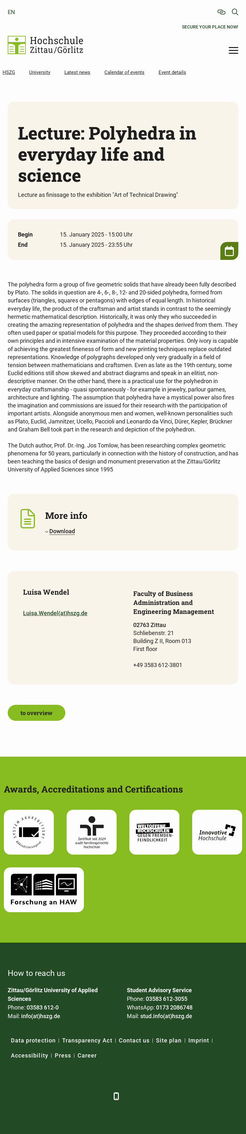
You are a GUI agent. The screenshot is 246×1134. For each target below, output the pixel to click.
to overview (36, 713)
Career (87, 1055)
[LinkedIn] (31, 1096)
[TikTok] (101, 1096)
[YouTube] (66, 1096)
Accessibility (29, 1055)
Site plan (169, 1040)
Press (63, 1055)
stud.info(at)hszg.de (166, 1016)
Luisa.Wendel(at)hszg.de (55, 613)
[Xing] (48, 1096)
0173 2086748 (174, 1007)
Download (62, 531)
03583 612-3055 (166, 998)
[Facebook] (13, 1096)
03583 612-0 (43, 1007)
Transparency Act (87, 1040)
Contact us (134, 1040)
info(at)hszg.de (40, 1016)
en (11, 12)
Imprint (198, 1040)
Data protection (33, 1040)
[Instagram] (83, 1096)
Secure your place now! (210, 26)
